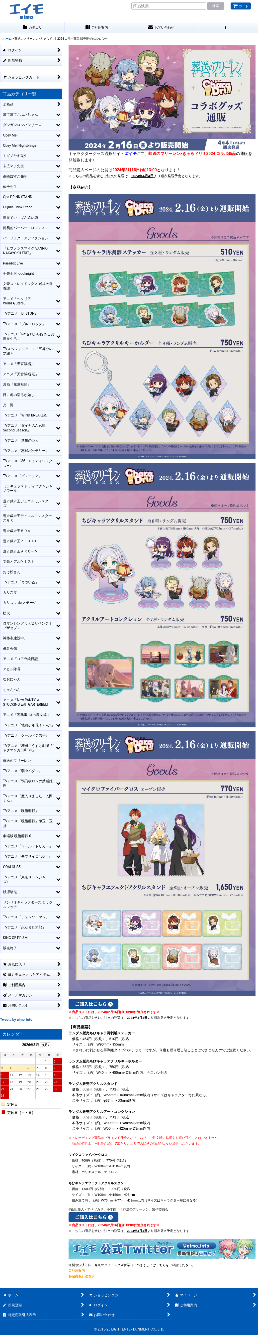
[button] (225, 27)
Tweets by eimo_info (16, 1020)
